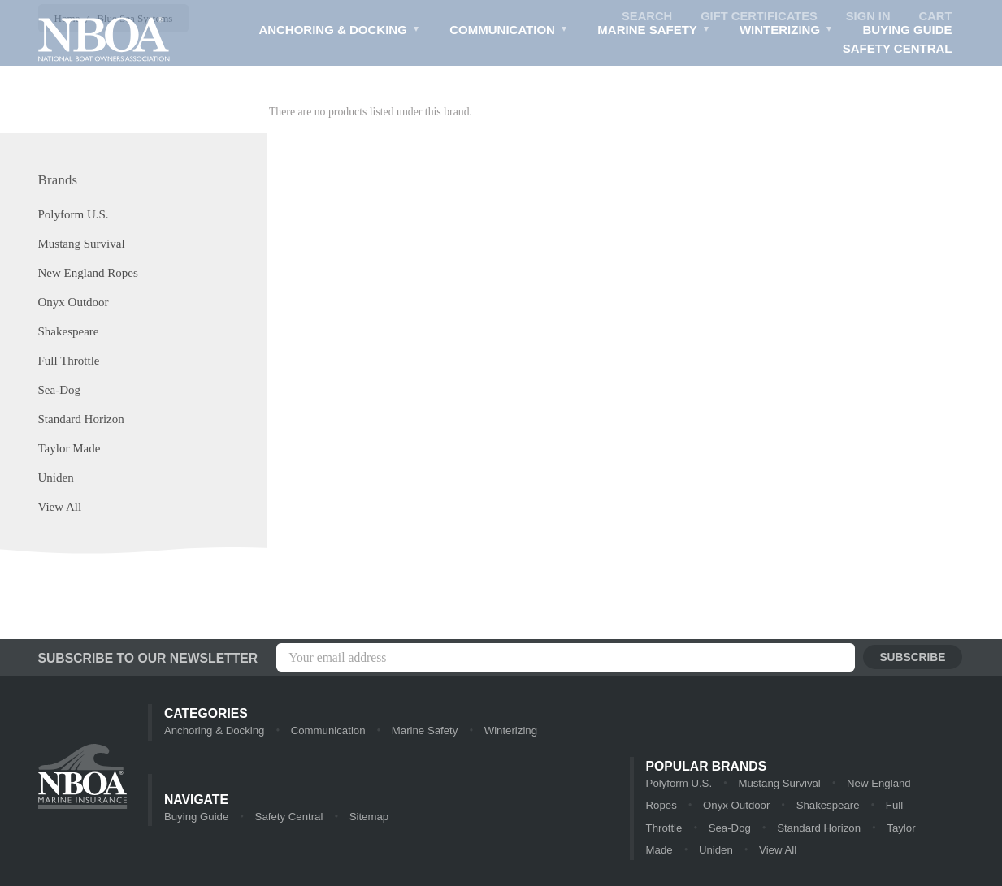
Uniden (56, 478)
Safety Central (897, 49)
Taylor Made (69, 449)
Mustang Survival (81, 244)
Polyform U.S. (73, 215)
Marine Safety (652, 32)
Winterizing (785, 32)
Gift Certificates (757, 17)
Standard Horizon (81, 419)
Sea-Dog (59, 390)
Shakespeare (68, 332)
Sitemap (366, 817)
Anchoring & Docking (337, 32)
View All (60, 507)
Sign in (867, 17)
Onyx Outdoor (73, 302)
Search (644, 17)
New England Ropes (88, 273)
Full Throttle (69, 361)
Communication (507, 32)
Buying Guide (907, 30)
